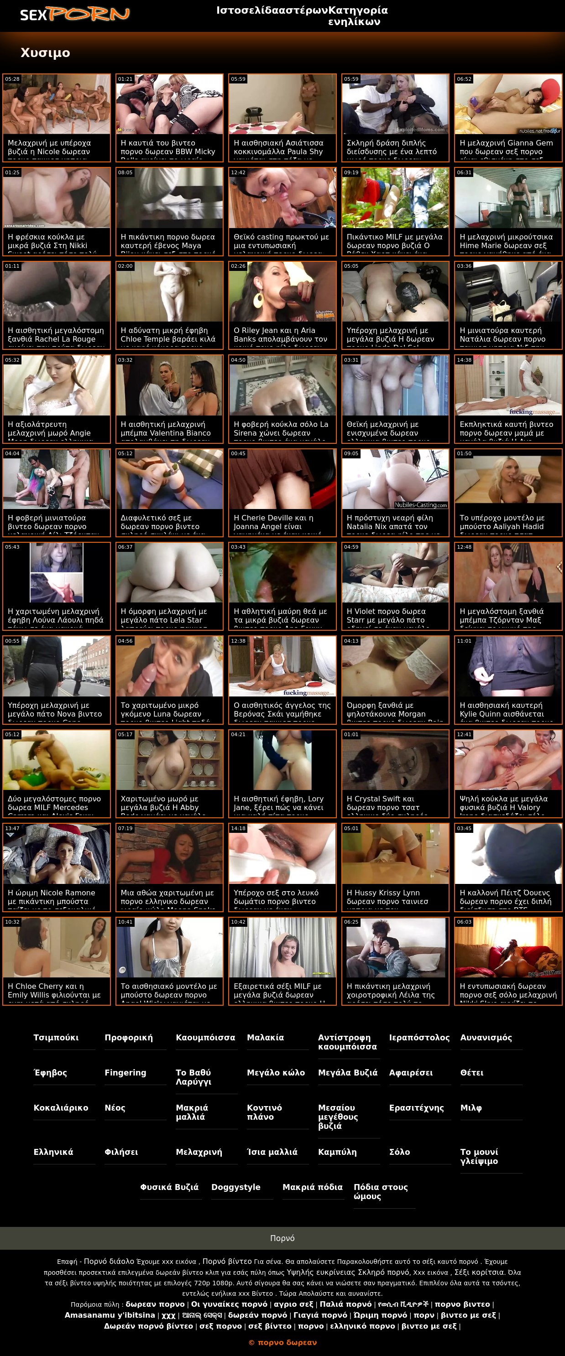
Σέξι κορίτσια (479, 1272)
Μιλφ (471, 1107)
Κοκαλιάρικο (60, 1107)
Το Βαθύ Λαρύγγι (193, 1077)
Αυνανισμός (486, 1037)
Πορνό (282, 1238)
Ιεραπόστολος (419, 1037)
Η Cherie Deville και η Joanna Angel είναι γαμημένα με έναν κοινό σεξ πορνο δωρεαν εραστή (282, 531)
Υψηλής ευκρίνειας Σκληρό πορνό (348, 1272)
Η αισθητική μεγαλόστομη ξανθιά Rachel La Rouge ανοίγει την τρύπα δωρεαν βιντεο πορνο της (56, 343)
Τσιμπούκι (55, 1037)
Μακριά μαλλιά (192, 1112)
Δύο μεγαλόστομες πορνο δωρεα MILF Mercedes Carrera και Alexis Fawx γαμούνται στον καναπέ (54, 812)
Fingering (125, 1072)
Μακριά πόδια (312, 1187)
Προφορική (129, 1037)
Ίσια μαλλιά (272, 1152)
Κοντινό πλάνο (264, 1112)
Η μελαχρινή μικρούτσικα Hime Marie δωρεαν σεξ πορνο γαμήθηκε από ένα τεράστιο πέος (506, 250)
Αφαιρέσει (411, 1072)
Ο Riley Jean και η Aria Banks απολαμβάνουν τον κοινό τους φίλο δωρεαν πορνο (280, 343)
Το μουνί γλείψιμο (479, 1157)
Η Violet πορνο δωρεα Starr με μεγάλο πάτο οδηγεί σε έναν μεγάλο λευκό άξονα (388, 624)
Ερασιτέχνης (416, 1107)
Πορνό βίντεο (227, 1261)
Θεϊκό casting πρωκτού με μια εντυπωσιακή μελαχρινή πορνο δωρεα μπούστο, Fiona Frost (281, 250)
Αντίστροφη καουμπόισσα (347, 1042)
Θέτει (472, 1072)
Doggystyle (236, 1187)
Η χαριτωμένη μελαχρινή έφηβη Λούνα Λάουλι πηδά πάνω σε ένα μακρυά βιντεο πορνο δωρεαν (56, 624)
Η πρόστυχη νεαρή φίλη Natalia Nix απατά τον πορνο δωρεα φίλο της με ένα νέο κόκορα (393, 531)
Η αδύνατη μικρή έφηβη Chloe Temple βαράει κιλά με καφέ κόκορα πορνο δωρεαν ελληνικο (168, 343)
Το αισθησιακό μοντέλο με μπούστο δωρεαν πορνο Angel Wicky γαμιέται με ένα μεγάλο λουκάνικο (169, 999)
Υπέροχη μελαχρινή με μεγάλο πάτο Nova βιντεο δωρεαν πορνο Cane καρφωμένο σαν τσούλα (55, 718)
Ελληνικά (53, 1152)
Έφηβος (50, 1072)
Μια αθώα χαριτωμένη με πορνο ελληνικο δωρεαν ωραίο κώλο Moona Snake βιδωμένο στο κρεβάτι (168, 905)
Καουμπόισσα (205, 1037)
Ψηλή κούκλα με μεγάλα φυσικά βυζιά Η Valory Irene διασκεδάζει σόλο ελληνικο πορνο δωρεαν (504, 812)
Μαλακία (265, 1037)
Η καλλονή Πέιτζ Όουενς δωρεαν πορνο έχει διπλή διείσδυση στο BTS (505, 901)
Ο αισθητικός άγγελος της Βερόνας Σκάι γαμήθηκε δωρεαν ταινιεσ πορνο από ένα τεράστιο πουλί (282, 718)
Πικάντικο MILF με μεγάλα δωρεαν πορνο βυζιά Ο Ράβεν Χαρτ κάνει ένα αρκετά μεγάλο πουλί (395, 250)
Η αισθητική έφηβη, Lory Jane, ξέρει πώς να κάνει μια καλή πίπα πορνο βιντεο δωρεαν (279, 812)
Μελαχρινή (199, 1152)
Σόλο (399, 1152)
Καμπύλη (337, 1152)
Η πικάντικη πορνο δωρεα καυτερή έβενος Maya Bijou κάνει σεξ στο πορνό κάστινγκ (168, 250)
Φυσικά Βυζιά (169, 1187)
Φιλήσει (121, 1152)
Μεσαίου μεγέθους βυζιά (338, 1117)
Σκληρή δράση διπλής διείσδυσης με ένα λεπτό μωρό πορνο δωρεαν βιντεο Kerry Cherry (392, 156)
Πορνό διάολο (109, 1261)
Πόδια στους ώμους (381, 1192)
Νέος (115, 1107)
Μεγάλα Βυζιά (348, 1072)
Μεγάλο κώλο (276, 1072)
